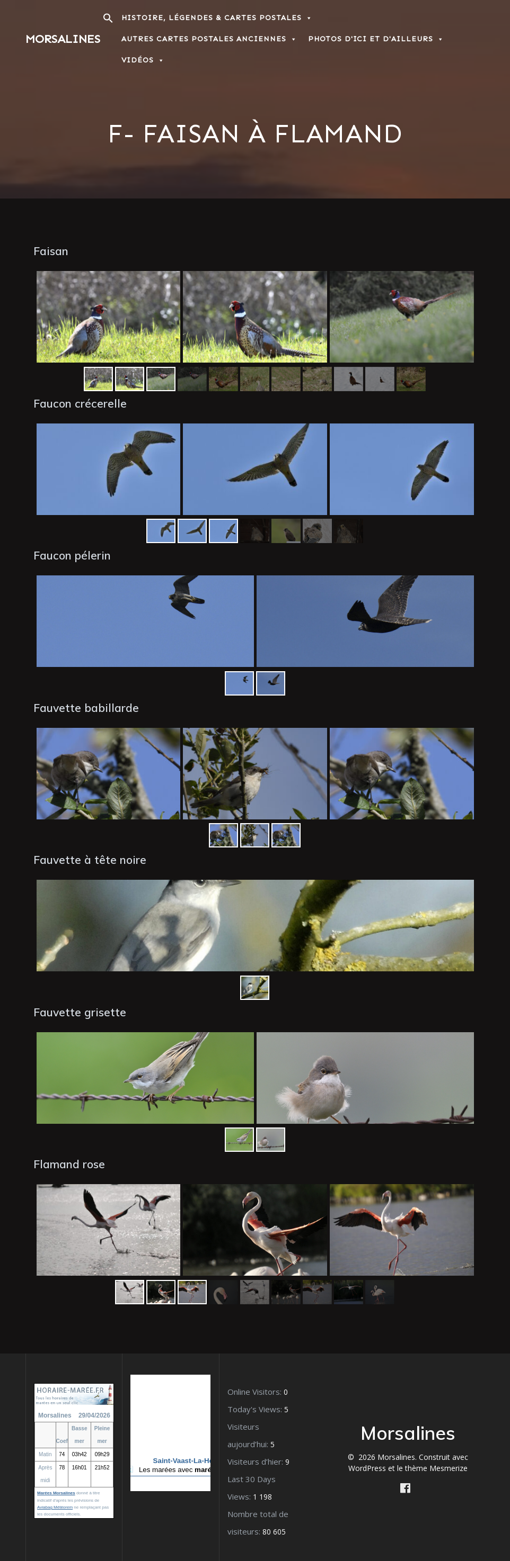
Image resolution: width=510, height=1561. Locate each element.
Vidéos (143, 60)
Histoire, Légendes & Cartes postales (217, 17)
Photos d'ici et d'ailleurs (376, 38)
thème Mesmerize (436, 1468)
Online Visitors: (255, 1391)
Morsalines (62, 39)
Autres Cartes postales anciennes (209, 38)
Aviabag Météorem (55, 1507)
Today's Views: (255, 1409)
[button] (108, 20)
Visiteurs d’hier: (256, 1461)
